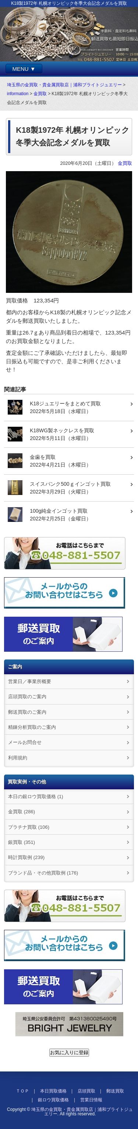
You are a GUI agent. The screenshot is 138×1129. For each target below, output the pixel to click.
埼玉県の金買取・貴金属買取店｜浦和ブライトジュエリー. (82, 1111)
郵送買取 (115, 1091)
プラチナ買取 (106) (28, 827)
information (18, 93)
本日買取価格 (53, 1091)
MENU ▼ (23, 69)
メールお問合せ (25, 742)
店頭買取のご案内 (27, 696)
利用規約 (17, 758)
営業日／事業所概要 (29, 681)
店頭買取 (86, 1091)
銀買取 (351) (21, 842)
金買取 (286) (21, 811)
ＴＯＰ (22, 1091)
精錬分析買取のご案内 (32, 727)
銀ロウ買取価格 (53, 1099)
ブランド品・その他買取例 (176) (43, 873)
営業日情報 (91, 1099)
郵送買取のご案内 (27, 712)
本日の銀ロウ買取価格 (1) (35, 796)
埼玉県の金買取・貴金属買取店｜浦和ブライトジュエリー (64, 84)
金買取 (40, 93)
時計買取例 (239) (26, 857)
